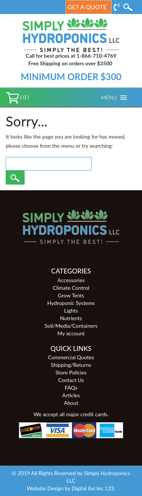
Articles (71, 395)
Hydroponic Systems (71, 303)
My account (71, 333)
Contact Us (71, 380)
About (71, 403)
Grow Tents (71, 295)
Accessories (71, 280)
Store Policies (70, 372)
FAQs (71, 387)
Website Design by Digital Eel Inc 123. (71, 488)
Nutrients (71, 318)
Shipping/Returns (71, 365)
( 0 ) (17, 97)
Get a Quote (87, 6)
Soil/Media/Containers (71, 325)
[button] (109, 97)
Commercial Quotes (71, 357)
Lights (71, 310)
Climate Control (71, 287)
